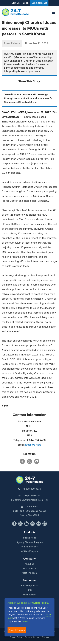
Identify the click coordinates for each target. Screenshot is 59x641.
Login (25, 3)
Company (29, 558)
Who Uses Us (29, 569)
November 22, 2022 (36, 43)
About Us (29, 564)
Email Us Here (33, 445)
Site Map (45, 637)
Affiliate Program (29, 551)
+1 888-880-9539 (32, 489)
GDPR (25, 621)
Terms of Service (32, 637)
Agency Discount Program (30, 542)
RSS (30, 590)
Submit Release (39, 3)
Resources (30, 580)
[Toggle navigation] (53, 12)
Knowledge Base (29, 586)
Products (30, 532)
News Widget (29, 595)
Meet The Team (29, 573)
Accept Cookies (17, 630)
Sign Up (16, 3)
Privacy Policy (16, 637)
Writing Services (29, 547)
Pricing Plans (29, 538)
